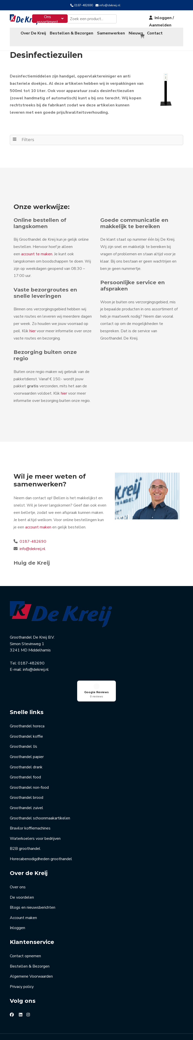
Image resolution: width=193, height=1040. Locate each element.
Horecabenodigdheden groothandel (41, 830)
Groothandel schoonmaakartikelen (40, 790)
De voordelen (22, 869)
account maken (38, 527)
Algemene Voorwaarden (31, 948)
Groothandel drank (26, 738)
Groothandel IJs (23, 718)
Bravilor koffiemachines (30, 800)
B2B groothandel (25, 820)
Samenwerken (111, 33)
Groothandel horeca (27, 697)
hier (32, 331)
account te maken (36, 254)
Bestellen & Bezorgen (71, 33)
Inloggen (17, 899)
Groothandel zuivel (26, 779)
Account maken (23, 889)
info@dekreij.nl (109, 5)
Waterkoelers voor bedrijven (35, 810)
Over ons (18, 858)
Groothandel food (25, 749)
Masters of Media (95, 1029)
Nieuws (136, 33)
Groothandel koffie (26, 708)
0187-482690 (83, 5)
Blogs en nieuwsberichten (32, 879)
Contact (155, 33)
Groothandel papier (27, 728)
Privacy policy (22, 958)
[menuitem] (50, 18)
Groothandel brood (26, 769)
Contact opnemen (25, 927)
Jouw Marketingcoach (166, 1029)
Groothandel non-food (29, 759)
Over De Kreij (33, 33)
